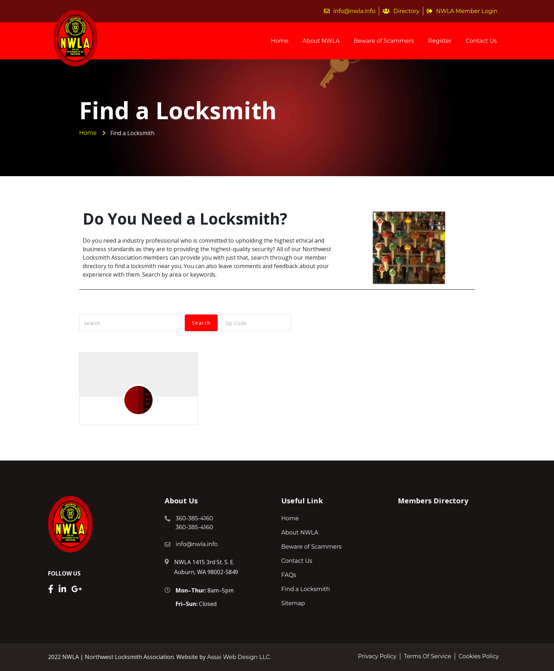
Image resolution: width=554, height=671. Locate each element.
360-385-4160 (194, 518)
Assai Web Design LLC (238, 657)
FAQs (288, 575)
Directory (401, 11)
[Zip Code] (255, 322)
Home (279, 40)
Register (440, 40)
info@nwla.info (349, 11)
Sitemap (293, 603)
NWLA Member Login (462, 11)
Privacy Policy (377, 656)
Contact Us (481, 40)
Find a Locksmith (305, 589)
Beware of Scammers (384, 40)
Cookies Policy (479, 656)
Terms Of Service (427, 656)
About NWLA (321, 40)
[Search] (130, 322)
